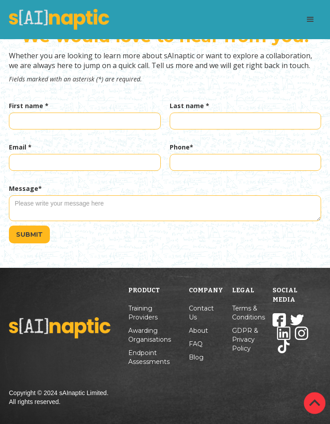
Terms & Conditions (248, 312)
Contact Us (201, 312)
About (198, 331)
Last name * (189, 105)
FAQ (196, 344)
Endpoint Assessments (149, 357)
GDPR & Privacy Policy (245, 339)
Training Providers (143, 312)
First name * (29, 105)
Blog (196, 357)
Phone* (181, 147)
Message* (25, 188)
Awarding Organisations (149, 335)
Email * (20, 147)
